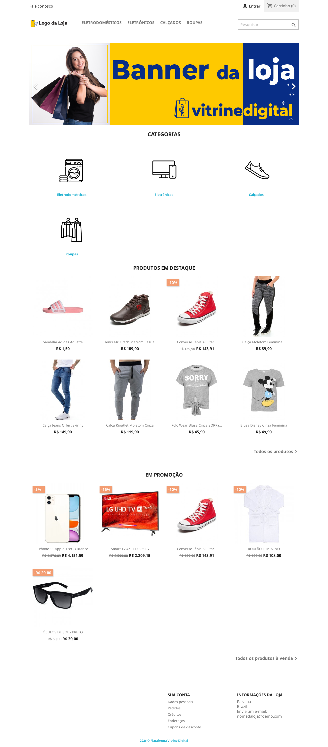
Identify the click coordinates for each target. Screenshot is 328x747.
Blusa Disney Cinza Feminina (263, 425)
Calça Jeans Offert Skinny (62, 425)
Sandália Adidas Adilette (63, 342)
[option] (164, 84)
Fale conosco (41, 6)
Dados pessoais (180, 701)
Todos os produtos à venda (267, 659)
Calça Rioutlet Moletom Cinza (130, 425)
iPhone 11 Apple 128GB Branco (63, 548)
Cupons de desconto (184, 727)
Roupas (194, 22)
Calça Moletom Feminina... (263, 342)
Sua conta (179, 694)
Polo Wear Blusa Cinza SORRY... (196, 425)
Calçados (170, 22)
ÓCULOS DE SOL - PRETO (63, 632)
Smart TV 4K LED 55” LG (130, 548)
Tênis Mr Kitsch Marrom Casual (129, 342)
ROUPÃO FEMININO (264, 548)
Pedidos (174, 708)
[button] (49, 84)
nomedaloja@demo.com (259, 716)
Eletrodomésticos (102, 22)
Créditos (174, 714)
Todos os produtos (276, 452)
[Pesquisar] (268, 24)
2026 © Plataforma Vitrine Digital (164, 741)
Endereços (176, 720)
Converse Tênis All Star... (197, 342)
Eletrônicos (140, 22)
